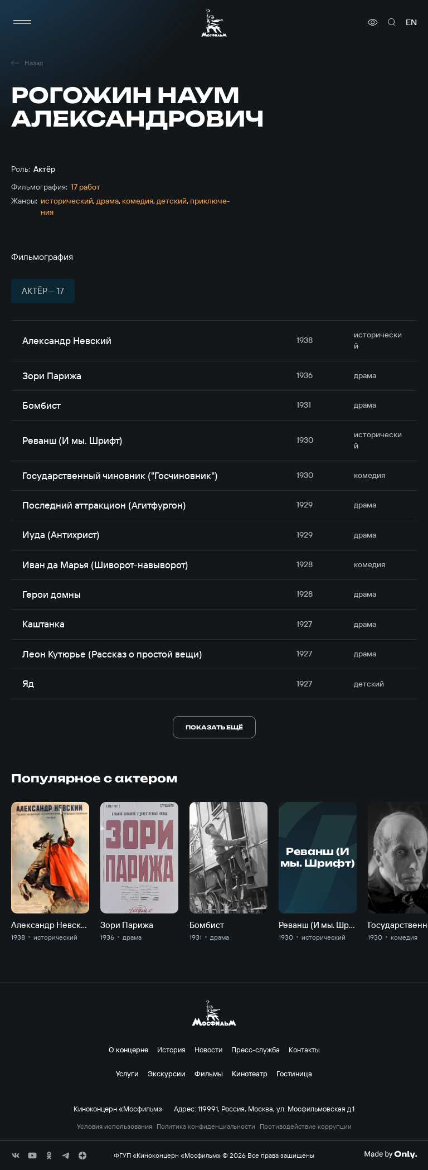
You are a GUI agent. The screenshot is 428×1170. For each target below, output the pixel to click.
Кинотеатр (250, 1073)
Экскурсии (167, 1073)
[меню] (22, 22)
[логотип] (214, 23)
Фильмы (208, 1073)
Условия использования (114, 1126)
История (171, 1049)
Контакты (304, 1049)
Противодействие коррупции (306, 1126)
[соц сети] (15, 1155)
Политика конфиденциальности (206, 1126)
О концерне (128, 1049)
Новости (208, 1049)
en (411, 22)
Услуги (127, 1073)
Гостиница (294, 1073)
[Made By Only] (390, 1154)
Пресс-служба (255, 1049)
